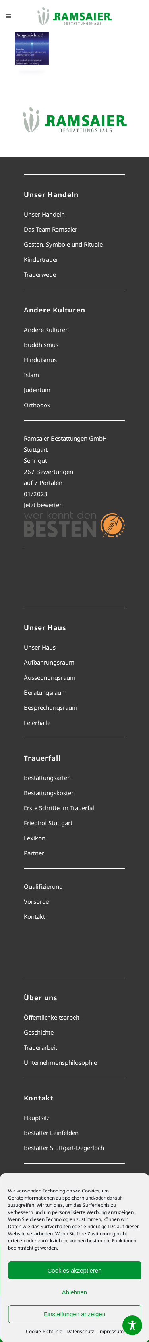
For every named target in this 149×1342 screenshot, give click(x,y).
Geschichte (39, 1032)
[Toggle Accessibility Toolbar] (132, 1325)
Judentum (37, 390)
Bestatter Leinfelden (51, 1133)
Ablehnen (74, 1292)
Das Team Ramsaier (50, 229)
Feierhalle (37, 723)
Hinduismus (40, 360)
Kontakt (34, 916)
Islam (31, 375)
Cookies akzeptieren (75, 1270)
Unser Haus (40, 647)
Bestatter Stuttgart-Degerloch (64, 1148)
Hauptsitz (37, 1118)
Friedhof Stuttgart (48, 823)
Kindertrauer (41, 259)
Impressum (111, 1331)
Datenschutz (80, 1331)
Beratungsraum (45, 692)
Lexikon (34, 838)
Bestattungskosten (49, 793)
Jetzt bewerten (43, 505)
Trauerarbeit (40, 1047)
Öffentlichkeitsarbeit (51, 1017)
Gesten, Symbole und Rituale (63, 244)
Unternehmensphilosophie (60, 1062)
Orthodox (37, 405)
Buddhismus (41, 345)
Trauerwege (40, 274)
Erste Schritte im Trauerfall (60, 808)
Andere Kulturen (46, 330)
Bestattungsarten (47, 778)
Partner (34, 853)
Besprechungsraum (50, 707)
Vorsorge (36, 901)
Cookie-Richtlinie (44, 1331)
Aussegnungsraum (49, 677)
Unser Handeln (44, 214)
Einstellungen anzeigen (74, 1314)
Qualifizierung (43, 886)
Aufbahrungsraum (49, 662)
